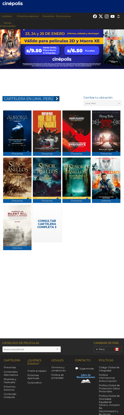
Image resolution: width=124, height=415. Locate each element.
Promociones (63, 16)
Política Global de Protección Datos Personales (109, 388)
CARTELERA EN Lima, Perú (31, 98)
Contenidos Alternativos (11, 373)
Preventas (48, 16)
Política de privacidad (57, 376)
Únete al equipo (37, 370)
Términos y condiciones (58, 369)
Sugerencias (86, 368)
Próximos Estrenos (9, 388)
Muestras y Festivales (10, 381)
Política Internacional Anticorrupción (108, 378)
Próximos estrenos (27, 16)
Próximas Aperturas (33, 377)
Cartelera (7, 16)
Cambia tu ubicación (98, 97)
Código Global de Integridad (109, 369)
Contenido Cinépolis (10, 396)
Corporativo (34, 382)
